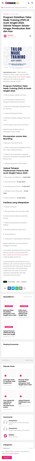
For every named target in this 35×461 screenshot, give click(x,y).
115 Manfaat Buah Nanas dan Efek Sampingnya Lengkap (15, 7)
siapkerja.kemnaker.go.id (16, 255)
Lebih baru (6, 360)
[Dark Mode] (29, 2)
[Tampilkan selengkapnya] (24, 288)
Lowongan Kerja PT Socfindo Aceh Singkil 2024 (9, 381)
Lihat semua (28, 296)
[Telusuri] (32, 2)
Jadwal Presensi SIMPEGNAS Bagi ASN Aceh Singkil (9, 332)
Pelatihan (24, 281)
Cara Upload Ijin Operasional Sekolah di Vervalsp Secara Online (8, 404)
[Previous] (30, 7)
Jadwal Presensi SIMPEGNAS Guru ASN (24, 402)
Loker (18, 281)
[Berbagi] (30, 36)
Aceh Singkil (14, 14)
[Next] (33, 7)
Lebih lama (28, 360)
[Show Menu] (2, 2)
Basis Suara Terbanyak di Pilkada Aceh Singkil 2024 (23, 312)
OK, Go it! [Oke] (7, 457)
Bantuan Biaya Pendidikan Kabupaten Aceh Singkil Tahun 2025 (9, 312)
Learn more (13, 453)
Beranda (6, 14)
